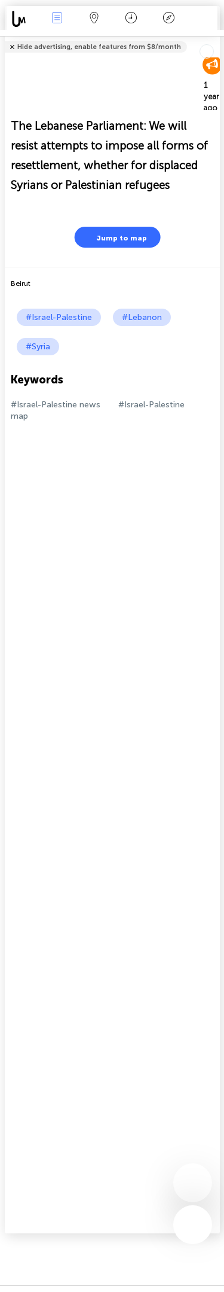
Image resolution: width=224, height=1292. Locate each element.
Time (131, 18)
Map (94, 18)
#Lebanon (142, 317)
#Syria (38, 347)
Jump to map (114, 237)
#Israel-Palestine (59, 317)
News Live (57, 18)
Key (168, 18)
